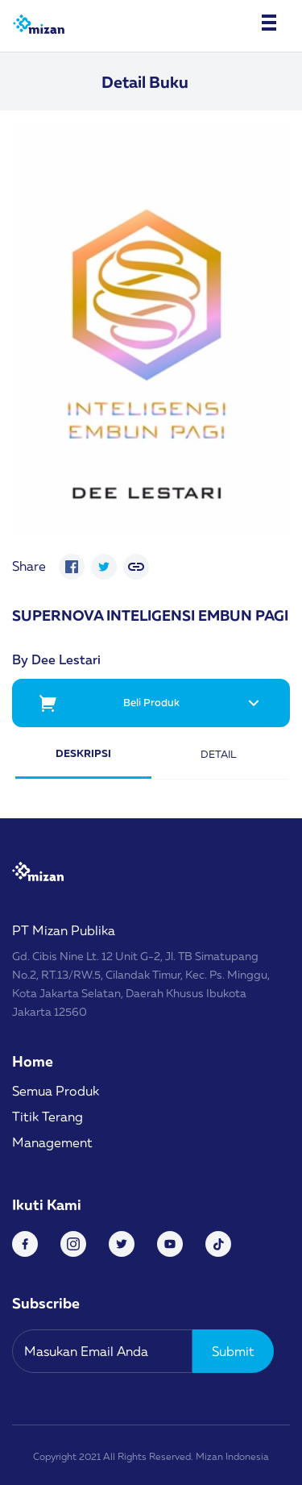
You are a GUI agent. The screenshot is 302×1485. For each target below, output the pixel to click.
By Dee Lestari (56, 659)
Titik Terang (47, 1117)
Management (52, 1142)
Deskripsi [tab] (83, 753)
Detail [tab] (219, 753)
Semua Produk (55, 1091)
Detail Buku (144, 81)
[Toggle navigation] (269, 22)
